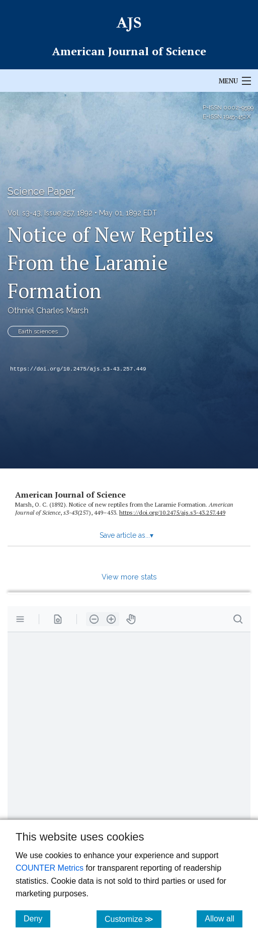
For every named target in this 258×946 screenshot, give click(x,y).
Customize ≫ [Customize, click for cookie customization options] (133, 918)
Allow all (223, 918)
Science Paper (41, 191)
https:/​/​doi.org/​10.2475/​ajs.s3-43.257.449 (172, 512)
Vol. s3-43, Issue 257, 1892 (50, 213)
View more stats (129, 576)
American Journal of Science (70, 494)
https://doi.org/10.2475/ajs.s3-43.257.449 (78, 369)
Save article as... (126, 535)
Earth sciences (38, 331)
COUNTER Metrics (49, 868)
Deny (37, 918)
